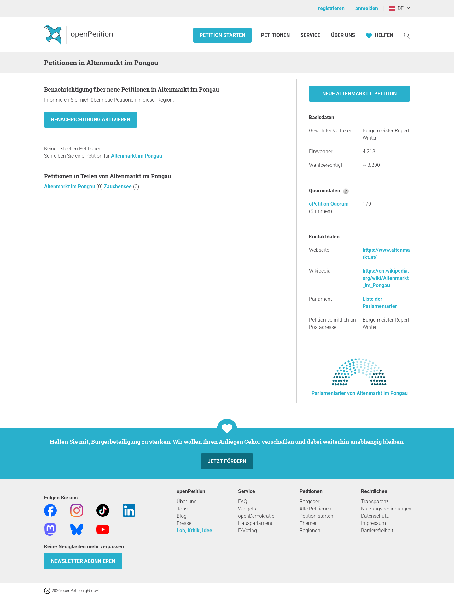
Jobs (182, 509)
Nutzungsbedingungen (386, 509)
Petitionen (276, 35)
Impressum (373, 523)
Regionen (310, 531)
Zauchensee (118, 187)
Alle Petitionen (315, 509)
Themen (309, 523)
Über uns (186, 501)
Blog (182, 516)
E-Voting (247, 531)
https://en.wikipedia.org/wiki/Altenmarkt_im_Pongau (386, 278)
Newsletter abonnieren (83, 561)
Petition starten (222, 35)
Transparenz (375, 501)
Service (310, 35)
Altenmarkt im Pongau (136, 156)
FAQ (242, 501)
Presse (184, 523)
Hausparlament (255, 523)
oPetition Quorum (329, 204)
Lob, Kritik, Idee (194, 531)
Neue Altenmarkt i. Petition (359, 94)
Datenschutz (375, 516)
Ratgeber (309, 501)
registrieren (331, 8)
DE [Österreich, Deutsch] (396, 8)
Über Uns (343, 35)
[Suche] (407, 35)
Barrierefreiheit (377, 531)
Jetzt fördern (227, 461)
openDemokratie (256, 516)
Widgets (247, 509)
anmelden (366, 8)
